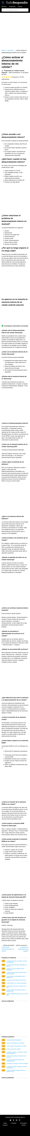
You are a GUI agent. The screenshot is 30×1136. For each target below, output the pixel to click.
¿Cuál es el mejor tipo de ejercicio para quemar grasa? (16, 973)
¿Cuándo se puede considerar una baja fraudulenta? (16, 1067)
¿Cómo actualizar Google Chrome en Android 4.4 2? (16, 1071)
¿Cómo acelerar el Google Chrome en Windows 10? (16, 990)
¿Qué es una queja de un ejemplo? (15, 1043)
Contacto (13, 1123)
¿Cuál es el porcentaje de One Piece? (16, 980)
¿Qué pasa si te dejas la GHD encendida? (17, 1063)
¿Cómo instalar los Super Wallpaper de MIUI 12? (16, 965)
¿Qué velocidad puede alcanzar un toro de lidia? (17, 994)
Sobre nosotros (5, 1124)
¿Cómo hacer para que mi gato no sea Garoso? (16, 1056)
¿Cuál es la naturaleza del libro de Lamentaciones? (15, 1060)
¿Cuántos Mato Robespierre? (14, 1040)
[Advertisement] (15, 30)
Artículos (4, 6)
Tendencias (12, 6)
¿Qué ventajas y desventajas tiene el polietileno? (15, 977)
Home (3, 50)
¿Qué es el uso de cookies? (13, 1049)
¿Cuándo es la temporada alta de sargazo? (23, 949)
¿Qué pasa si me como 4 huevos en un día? (16, 986)
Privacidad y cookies (23, 1124)
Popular (20, 6)
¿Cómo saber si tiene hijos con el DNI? (16, 1046)
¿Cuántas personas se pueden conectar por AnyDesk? (16, 961)
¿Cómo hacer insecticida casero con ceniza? (8, 949)
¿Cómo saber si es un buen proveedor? (16, 983)
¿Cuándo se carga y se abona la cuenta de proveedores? (16, 1052)
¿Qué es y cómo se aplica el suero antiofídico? (15, 969)
